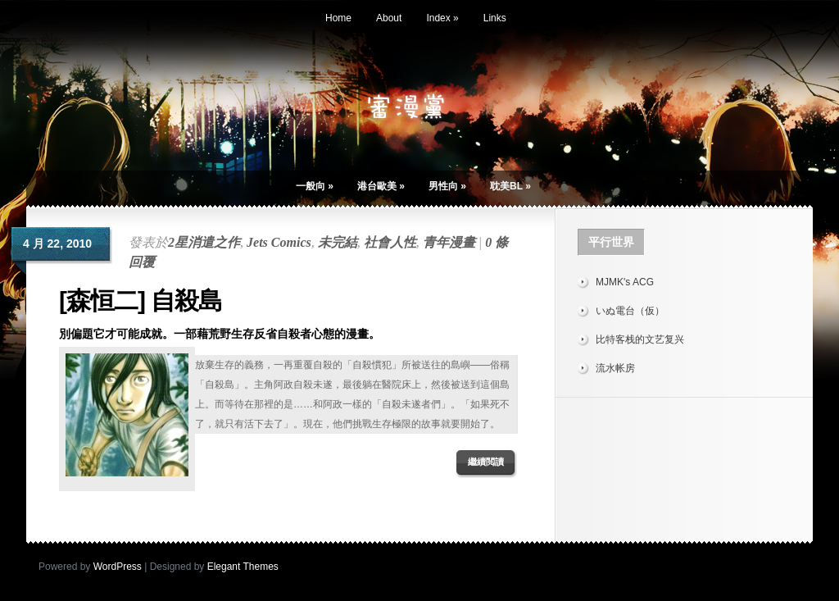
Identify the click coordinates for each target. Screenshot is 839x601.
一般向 (314, 186)
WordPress (117, 566)
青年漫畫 (449, 242)
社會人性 (390, 242)
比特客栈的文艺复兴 (640, 339)
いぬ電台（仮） (630, 310)
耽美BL (510, 186)
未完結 (337, 242)
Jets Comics (279, 242)
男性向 (447, 186)
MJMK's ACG (625, 282)
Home (338, 18)
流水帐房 (615, 368)
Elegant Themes (243, 566)
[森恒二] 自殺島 (140, 300)
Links (494, 18)
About (388, 18)
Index (442, 18)
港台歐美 (381, 186)
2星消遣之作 (204, 242)
